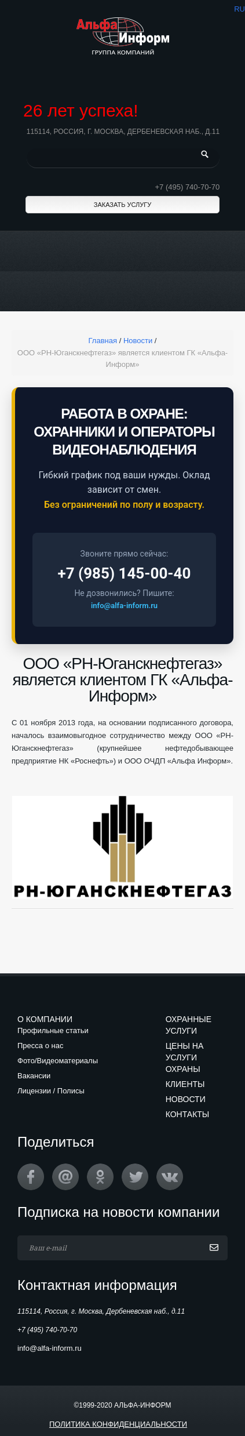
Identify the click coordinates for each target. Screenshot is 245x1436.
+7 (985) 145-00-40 (124, 573)
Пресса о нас (40, 1045)
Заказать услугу (122, 204)
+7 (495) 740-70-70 (187, 187)
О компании (44, 1019)
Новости (186, 1099)
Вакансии (33, 1075)
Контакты (188, 1114)
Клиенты (185, 1084)
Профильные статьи (53, 1030)
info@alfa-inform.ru (124, 605)
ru (239, 9)
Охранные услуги (188, 1025)
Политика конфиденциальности (118, 1424)
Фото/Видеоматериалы (57, 1060)
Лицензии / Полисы (51, 1090)
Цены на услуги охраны (185, 1057)
